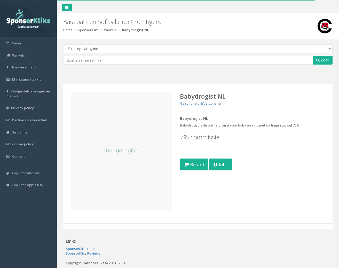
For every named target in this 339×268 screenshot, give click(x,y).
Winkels (110, 30)
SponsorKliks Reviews (83, 253)
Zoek (322, 60)
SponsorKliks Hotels (81, 248)
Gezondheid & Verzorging (200, 103)
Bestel (194, 164)
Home (68, 30)
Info (220, 164)
